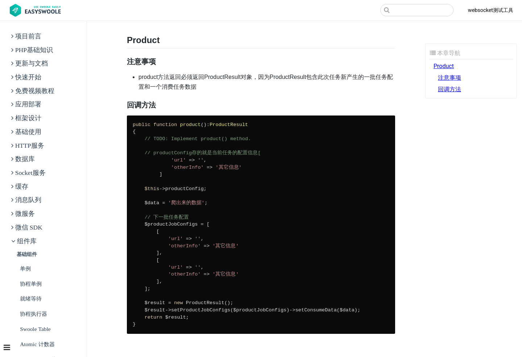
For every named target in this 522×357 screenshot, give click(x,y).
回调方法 (449, 89)
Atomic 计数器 (37, 344)
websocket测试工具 (490, 10)
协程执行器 (33, 313)
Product (444, 66)
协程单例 (31, 283)
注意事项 (449, 77)
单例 (25, 268)
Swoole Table (35, 329)
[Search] (416, 10)
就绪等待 (31, 298)
